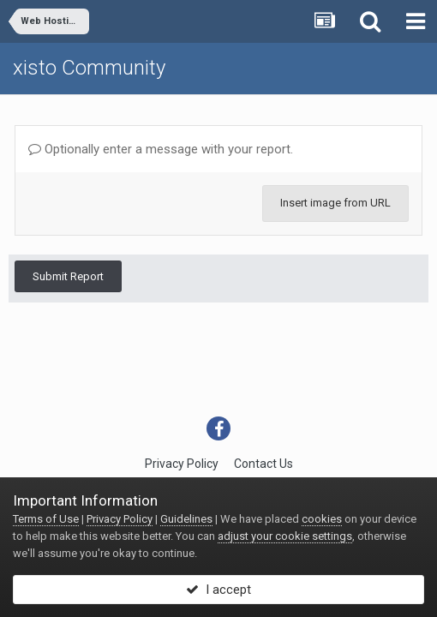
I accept (218, 589)
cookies (322, 518)
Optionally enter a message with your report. (160, 149)
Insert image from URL (335, 202)
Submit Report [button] (68, 276)
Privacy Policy (181, 463)
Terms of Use (46, 518)
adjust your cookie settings (285, 536)
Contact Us (263, 463)
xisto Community (89, 68)
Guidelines (186, 518)
